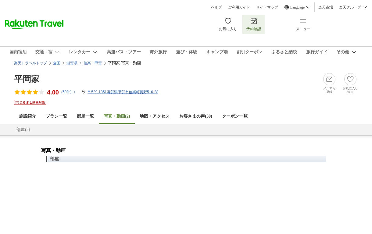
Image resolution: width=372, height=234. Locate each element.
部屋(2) (23, 129)
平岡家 (27, 79)
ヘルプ (216, 7)
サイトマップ (267, 7)
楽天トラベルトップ (30, 63)
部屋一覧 (85, 116)
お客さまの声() (195, 116)
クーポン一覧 (235, 116)
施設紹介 (27, 116)
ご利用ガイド (239, 7)
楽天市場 (325, 7)
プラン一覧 (56, 116)
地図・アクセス (155, 116)
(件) (68, 92)
